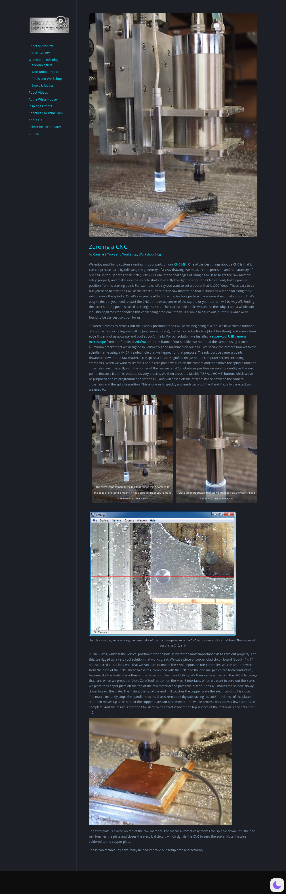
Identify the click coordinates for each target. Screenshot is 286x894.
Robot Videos (38, 92)
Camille (98, 254)
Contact (34, 134)
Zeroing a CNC (108, 247)
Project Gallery (39, 53)
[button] (277, 885)
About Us (35, 120)
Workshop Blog (150, 254)
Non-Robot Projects (46, 72)
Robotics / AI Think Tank (46, 113)
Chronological (42, 65)
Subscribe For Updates (45, 127)
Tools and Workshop (122, 254)
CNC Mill (180, 264)
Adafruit (141, 342)
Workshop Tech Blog (43, 60)
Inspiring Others (40, 106)
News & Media (42, 85)
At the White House (43, 99)
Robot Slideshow (41, 46)
